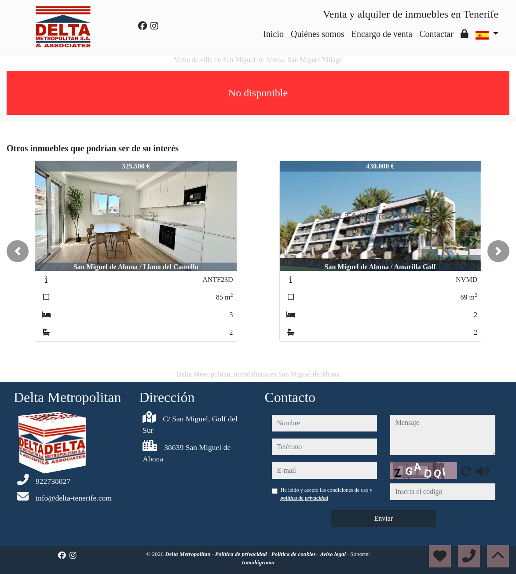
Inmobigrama (258, 562)
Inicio (273, 34)
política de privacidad (305, 498)
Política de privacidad (241, 554)
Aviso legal (334, 554)
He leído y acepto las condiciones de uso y (327, 494)
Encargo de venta (381, 34)
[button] (18, 251)
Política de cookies (294, 554)
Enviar (383, 518)
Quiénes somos (317, 34)
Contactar (436, 34)
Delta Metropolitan (188, 554)
